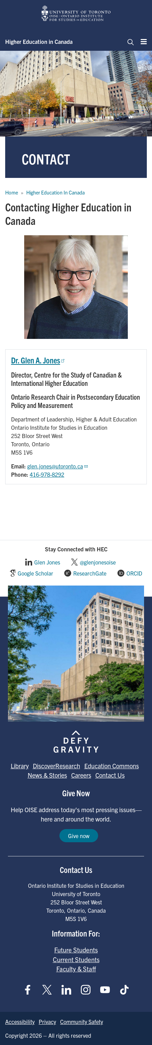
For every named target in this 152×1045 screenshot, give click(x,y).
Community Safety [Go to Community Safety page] (81, 1021)
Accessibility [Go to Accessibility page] (20, 1021)
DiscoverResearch (56, 766)
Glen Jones (47, 562)
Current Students (76, 959)
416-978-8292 (47, 474)
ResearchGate (89, 573)
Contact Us (110, 775)
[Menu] (141, 41)
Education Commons (111, 766)
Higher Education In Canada (55, 192)
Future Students (76, 950)
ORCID (134, 573)
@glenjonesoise (98, 562)
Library (20, 766)
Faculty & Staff (76, 969)
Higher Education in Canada (39, 41)
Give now (78, 835)
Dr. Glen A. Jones (38, 360)
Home (11, 192)
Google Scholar (35, 573)
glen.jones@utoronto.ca (57, 466)
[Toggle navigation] (128, 41)
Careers (81, 775)
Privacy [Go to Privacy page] (47, 1021)
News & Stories (47, 775)
